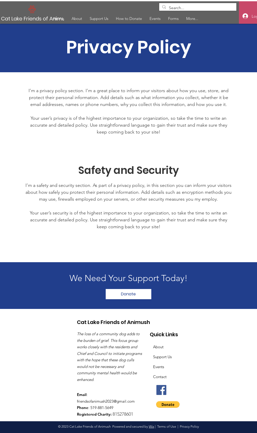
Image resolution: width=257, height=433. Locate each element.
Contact (160, 376)
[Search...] (197, 8)
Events (158, 366)
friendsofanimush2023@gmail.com (106, 401)
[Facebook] (161, 390)
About (158, 346)
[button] (168, 404)
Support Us (162, 356)
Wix (151, 426)
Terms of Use (166, 426)
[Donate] (128, 294)
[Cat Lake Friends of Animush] (37, 19)
